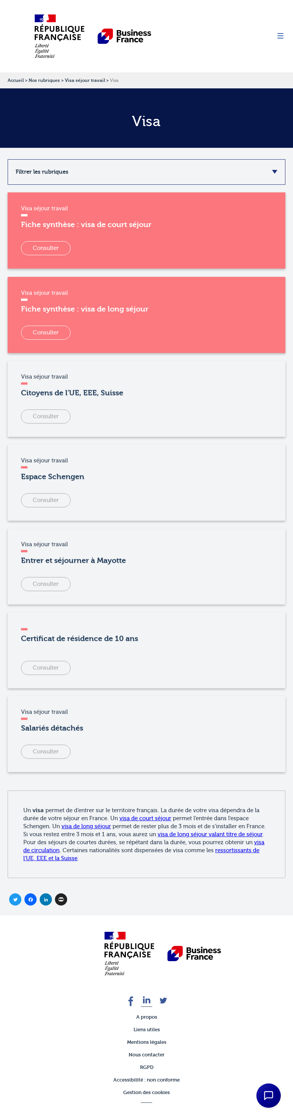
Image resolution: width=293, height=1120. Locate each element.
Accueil (16, 80)
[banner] (129, 953)
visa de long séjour (86, 826)
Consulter (46, 248)
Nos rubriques (44, 80)
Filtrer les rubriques (42, 171)
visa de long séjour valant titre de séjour (210, 834)
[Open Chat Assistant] (268, 1095)
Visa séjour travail (85, 80)
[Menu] (280, 36)
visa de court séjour (145, 818)
